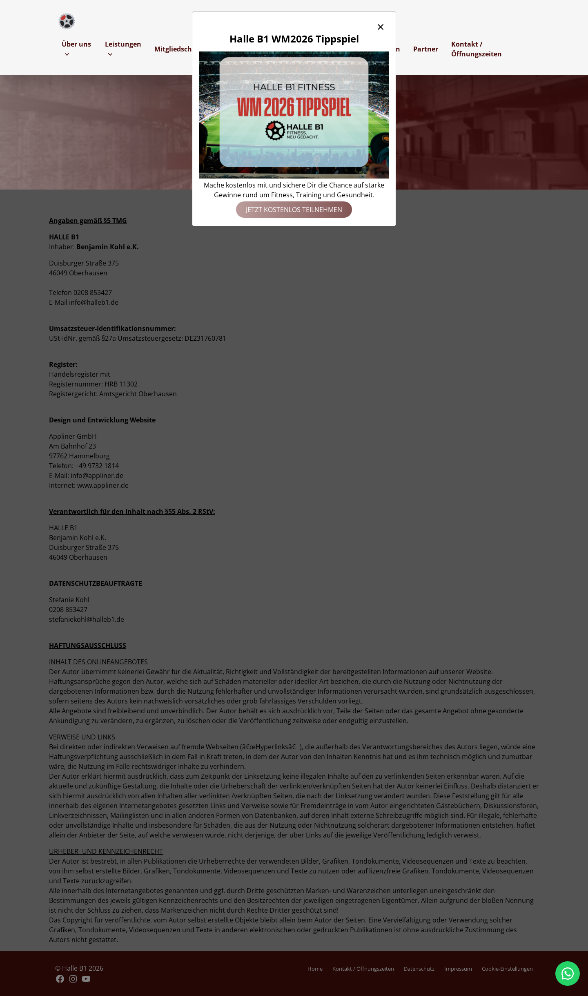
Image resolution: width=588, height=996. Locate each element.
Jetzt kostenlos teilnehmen (294, 209)
